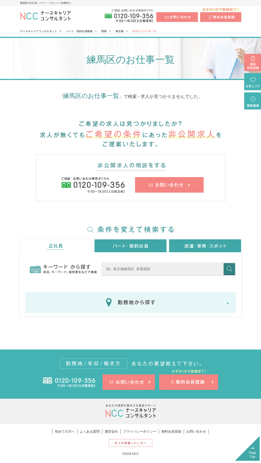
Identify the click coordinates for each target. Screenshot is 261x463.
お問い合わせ (196, 431)
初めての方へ (65, 431)
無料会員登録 (171, 431)
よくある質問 (90, 431)
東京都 (120, 31)
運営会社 (111, 431)
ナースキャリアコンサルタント (38, 31)
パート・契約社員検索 (79, 31)
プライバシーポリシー (139, 431)
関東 (104, 31)
